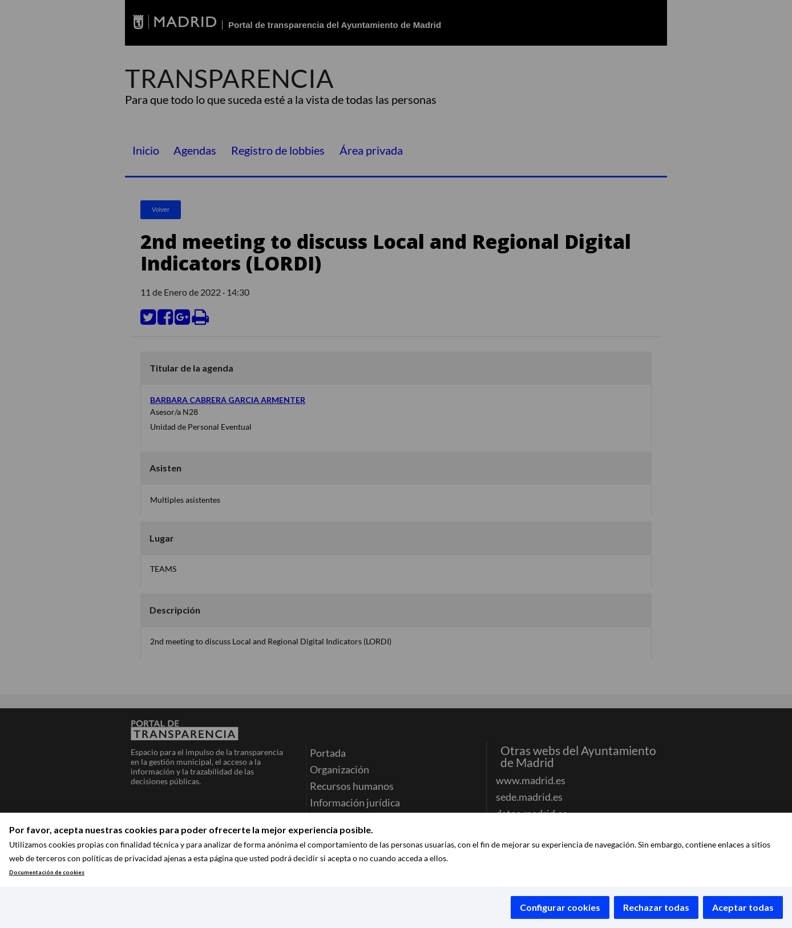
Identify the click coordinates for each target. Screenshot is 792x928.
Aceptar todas (743, 907)
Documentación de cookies (46, 872)
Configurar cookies (560, 907)
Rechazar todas (656, 907)
